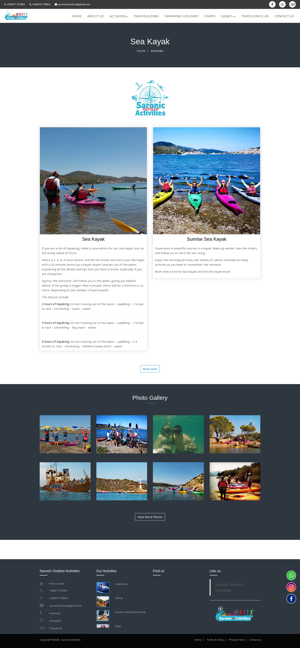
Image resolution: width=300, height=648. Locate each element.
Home (141, 51)
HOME (77, 16)
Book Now (150, 369)
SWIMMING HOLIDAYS (181, 16)
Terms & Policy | (216, 639)
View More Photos (150, 517)
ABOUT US (95, 16)
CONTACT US (284, 16)
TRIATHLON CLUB (255, 16)
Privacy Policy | (238, 639)
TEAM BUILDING (146, 16)
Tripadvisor (56, 628)
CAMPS (209, 16)
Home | (199, 639)
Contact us (255, 639)
